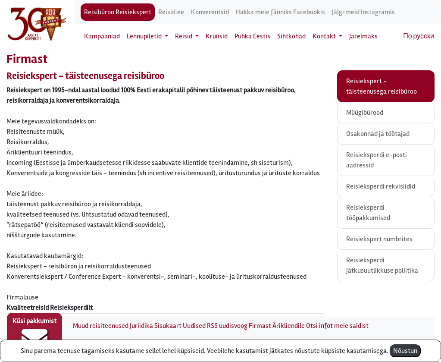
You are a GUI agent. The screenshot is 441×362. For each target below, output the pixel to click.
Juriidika (141, 325)
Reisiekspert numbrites (379, 239)
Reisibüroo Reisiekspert (117, 12)
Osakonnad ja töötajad (378, 133)
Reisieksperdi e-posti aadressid (376, 160)
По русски (418, 36)
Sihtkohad (291, 36)
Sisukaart (167, 325)
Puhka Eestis (252, 36)
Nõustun (405, 350)
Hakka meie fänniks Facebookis (280, 12)
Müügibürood (364, 112)
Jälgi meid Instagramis (363, 12)
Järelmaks (363, 36)
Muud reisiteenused (100, 325)
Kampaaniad (102, 36)
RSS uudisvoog (227, 325)
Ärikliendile (288, 325)
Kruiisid (217, 36)
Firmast (260, 325)
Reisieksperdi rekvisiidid (380, 186)
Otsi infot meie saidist (337, 325)
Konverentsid (210, 12)
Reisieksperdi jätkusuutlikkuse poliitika (382, 265)
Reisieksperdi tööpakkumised (368, 212)
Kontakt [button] (325, 36)
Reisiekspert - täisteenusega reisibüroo (381, 86)
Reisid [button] (184, 36)
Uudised (194, 325)
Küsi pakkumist (34, 334)
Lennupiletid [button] (145, 36)
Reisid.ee (171, 12)
